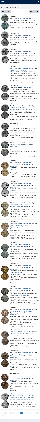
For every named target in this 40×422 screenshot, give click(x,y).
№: (15, 16)
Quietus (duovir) (24, 70)
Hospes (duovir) (21, 107)
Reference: (12, 27)
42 (2, 415)
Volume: (12, 16)
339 (17, 221)
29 (27, 413)
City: (11, 20)
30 (30, 413)
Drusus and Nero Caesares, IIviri (21, 295)
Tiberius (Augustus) (26, 18)
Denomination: (13, 22)
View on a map (34, 11)
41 (36, 413)
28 (24, 413)
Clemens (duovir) (14, 354)
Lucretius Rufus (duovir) (24, 354)
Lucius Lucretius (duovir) (16, 333)
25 (15, 413)
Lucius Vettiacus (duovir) (27, 311)
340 (17, 242)
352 (17, 330)
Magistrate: (34, 68)
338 (17, 201)
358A (18, 373)
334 (17, 160)
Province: (26, 20)
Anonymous (16, 150)
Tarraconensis (32, 20)
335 (17, 181)
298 (17, 123)
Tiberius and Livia (17, 272)
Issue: (11, 150)
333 (17, 141)
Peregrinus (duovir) (14, 70)
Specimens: (29, 27)
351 (17, 307)
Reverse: (12, 26)
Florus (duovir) (13, 107)
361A (18, 394)
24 (12, 413)
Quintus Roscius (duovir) (16, 397)
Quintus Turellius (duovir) (28, 397)
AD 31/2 (12, 318)
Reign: (11, 18)
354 (17, 350)
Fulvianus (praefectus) (15, 204)
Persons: (19, 18)
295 (17, 66)
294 (17, 49)
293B (18, 33)
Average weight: (27, 22)
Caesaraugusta (16, 144)
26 (18, 413)
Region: (17, 20)
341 (17, 263)
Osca (14, 20)
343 (17, 286)
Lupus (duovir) (24, 204)
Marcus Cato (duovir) (15, 311)
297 (17, 104)
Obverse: (12, 24)
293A (18, 16)
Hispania (21, 20)
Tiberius (15, 18)
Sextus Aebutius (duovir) (28, 333)
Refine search (6, 11)
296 (17, 85)
